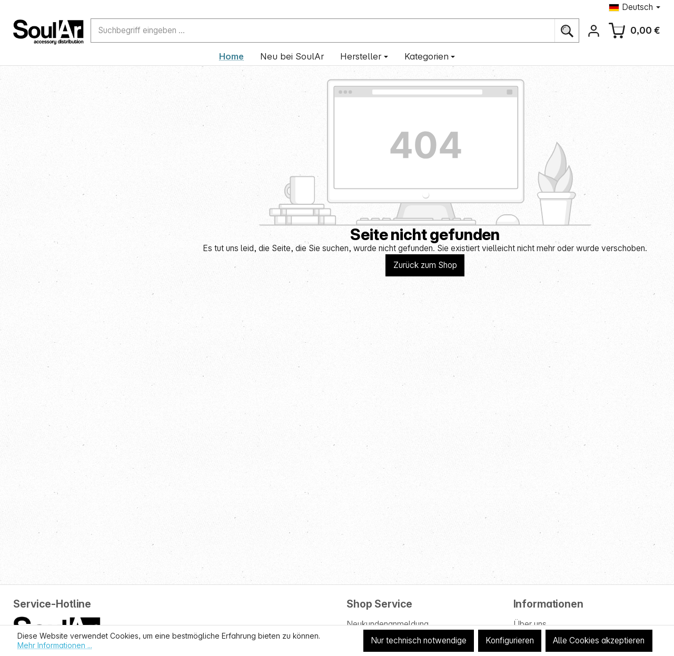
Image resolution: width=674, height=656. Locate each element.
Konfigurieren (509, 640)
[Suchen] (566, 30)
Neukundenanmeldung (387, 624)
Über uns (530, 624)
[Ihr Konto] (593, 30)
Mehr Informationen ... (54, 645)
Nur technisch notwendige (419, 640)
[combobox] (322, 30)
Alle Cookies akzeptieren (599, 640)
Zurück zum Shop (425, 265)
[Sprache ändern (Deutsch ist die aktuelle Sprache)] (634, 7)
